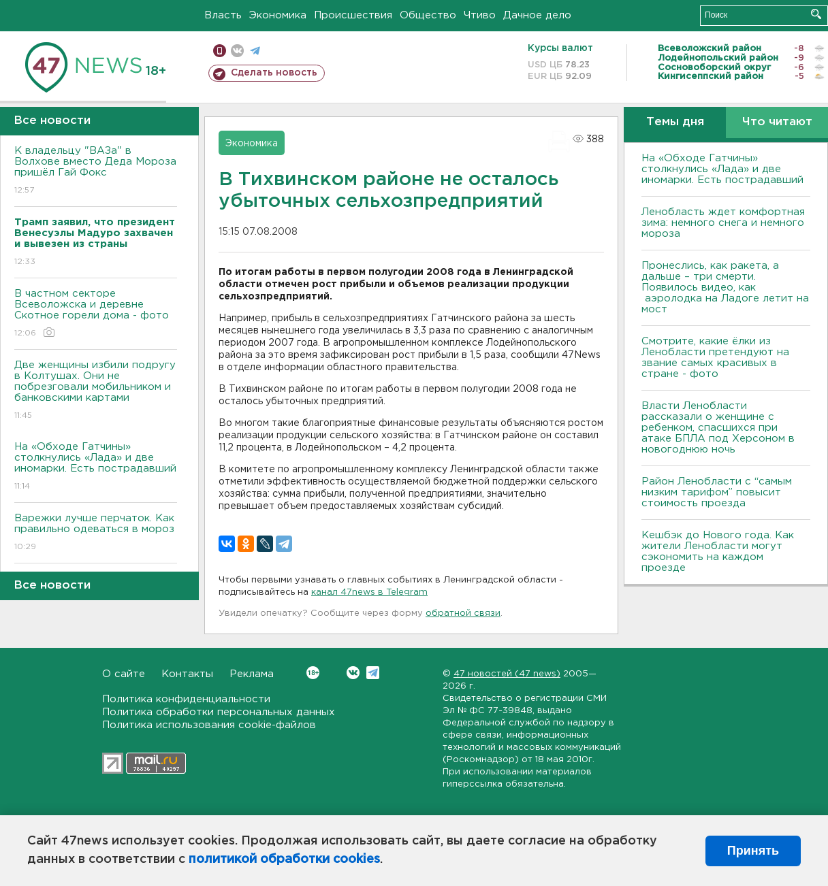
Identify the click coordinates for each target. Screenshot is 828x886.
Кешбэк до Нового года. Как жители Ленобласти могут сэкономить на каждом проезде (717, 551)
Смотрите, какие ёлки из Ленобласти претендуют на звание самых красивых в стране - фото (715, 357)
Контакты (187, 674)
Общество (428, 15)
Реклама (251, 674)
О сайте (123, 674)
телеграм (255, 50)
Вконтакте (312, 672)
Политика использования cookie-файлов (209, 725)
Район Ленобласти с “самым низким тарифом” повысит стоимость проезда (716, 492)
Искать (816, 14)
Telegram (372, 672)
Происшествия (353, 15)
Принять (753, 850)
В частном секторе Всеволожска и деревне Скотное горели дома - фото (95, 314)
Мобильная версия (219, 50)
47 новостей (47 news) (506, 674)
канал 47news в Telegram (369, 592)
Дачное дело (537, 15)
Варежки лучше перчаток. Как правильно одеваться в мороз (95, 533)
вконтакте (237, 50)
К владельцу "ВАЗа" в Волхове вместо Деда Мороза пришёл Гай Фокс (95, 171)
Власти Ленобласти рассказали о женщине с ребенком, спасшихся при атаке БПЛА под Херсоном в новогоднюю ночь (718, 427)
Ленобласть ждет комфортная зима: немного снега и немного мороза (723, 223)
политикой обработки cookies (284, 859)
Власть (223, 15)
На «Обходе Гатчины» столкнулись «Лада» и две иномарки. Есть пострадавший (95, 467)
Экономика (277, 15)
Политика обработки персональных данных (218, 712)
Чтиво (480, 15)
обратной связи (463, 613)
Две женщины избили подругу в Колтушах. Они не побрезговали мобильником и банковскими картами (95, 391)
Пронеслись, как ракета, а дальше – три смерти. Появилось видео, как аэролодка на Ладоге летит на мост (725, 287)
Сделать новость (274, 73)
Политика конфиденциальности (186, 699)
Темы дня (675, 122)
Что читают (777, 122)
